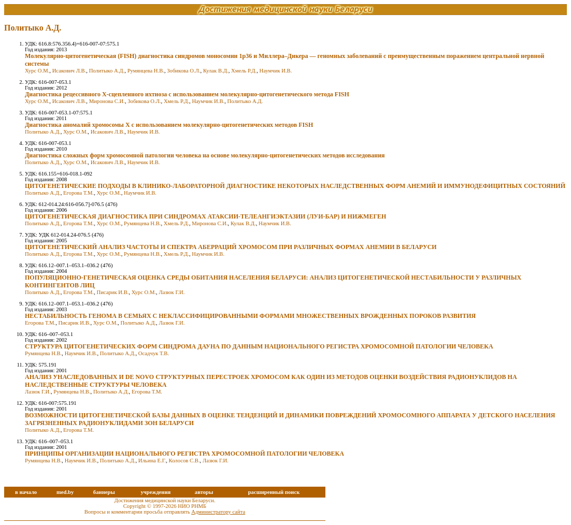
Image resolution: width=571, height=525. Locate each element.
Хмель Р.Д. (243, 71)
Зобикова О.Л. (183, 71)
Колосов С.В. (184, 460)
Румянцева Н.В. (145, 71)
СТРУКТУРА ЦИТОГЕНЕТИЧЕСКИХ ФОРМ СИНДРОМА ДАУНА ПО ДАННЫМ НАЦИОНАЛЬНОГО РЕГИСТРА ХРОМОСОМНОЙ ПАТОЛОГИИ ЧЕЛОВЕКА (259, 346)
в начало (26, 492)
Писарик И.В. (112, 292)
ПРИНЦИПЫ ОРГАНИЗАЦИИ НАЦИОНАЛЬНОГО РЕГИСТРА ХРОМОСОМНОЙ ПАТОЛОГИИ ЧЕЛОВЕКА (184, 453)
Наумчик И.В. (276, 71)
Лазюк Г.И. (171, 292)
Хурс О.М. (37, 71)
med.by (65, 492)
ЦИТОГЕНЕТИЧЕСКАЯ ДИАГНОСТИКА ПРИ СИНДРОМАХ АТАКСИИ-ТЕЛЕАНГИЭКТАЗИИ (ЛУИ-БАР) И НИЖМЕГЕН (205, 216)
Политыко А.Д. (107, 71)
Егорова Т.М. (78, 193)
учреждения (155, 492)
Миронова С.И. (107, 101)
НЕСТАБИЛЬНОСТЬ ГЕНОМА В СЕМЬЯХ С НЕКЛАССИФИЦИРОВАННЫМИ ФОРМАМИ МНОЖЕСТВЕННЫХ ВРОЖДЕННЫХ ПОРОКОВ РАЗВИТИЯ (250, 315)
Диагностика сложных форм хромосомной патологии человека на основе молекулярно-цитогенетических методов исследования (205, 155)
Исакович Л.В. (69, 71)
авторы (204, 492)
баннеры (104, 492)
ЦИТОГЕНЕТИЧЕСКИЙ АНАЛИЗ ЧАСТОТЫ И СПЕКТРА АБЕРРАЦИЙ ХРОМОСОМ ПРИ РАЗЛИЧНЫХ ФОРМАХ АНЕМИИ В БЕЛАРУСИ (231, 247)
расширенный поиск (274, 492)
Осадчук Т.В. (153, 353)
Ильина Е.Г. (152, 460)
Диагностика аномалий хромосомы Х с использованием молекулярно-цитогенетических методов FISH (169, 124)
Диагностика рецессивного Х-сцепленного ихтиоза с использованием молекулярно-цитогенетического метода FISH (187, 94)
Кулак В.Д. (216, 71)
